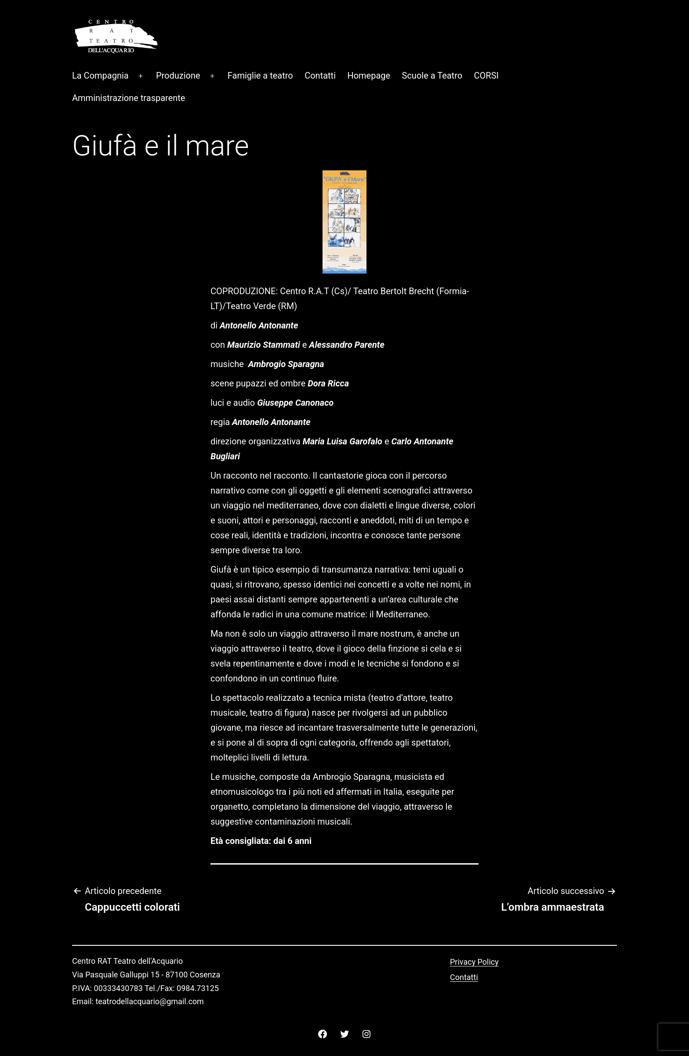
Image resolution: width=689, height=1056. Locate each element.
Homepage (368, 75)
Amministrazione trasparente (128, 98)
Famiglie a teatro (260, 75)
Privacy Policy (474, 961)
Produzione (178, 75)
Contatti (320, 75)
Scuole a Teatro (432, 75)
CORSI (486, 75)
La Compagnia (100, 75)
